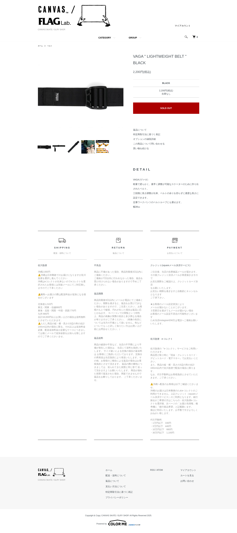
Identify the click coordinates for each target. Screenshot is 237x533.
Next (118, 96)
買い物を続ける (141, 148)
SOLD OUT (166, 108)
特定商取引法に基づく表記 (146, 134)
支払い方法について (125, 489)
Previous (42, 96)
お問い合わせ (190, 483)
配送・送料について (125, 478)
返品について (140, 130)
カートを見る (190, 478)
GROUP (133, 37)
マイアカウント (183, 25)
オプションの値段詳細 (144, 139)
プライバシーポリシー (126, 500)
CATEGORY (104, 37)
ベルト (51, 46)
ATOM (165, 472)
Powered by (118, 525)
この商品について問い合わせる (149, 143)
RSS (158, 472)
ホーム (41, 46)
